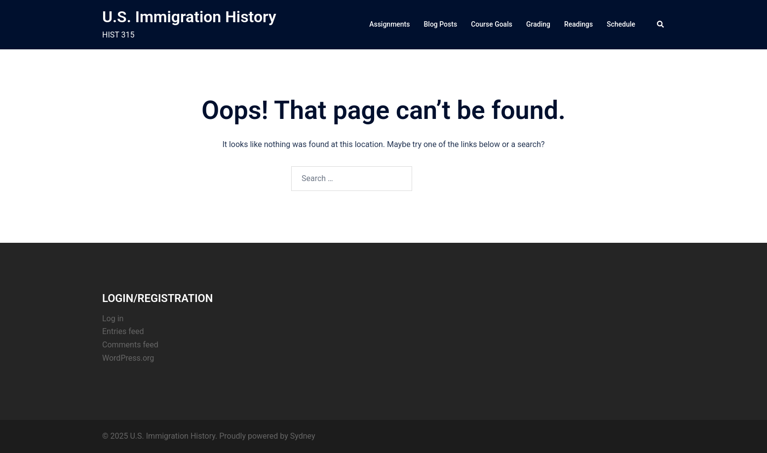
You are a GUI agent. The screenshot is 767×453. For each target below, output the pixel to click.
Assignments (389, 24)
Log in (112, 318)
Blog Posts (441, 24)
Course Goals (491, 24)
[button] (661, 25)
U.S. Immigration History (189, 16)
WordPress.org (128, 358)
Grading (538, 24)
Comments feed (130, 344)
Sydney (302, 436)
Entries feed (123, 331)
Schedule (621, 24)
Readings (578, 24)
